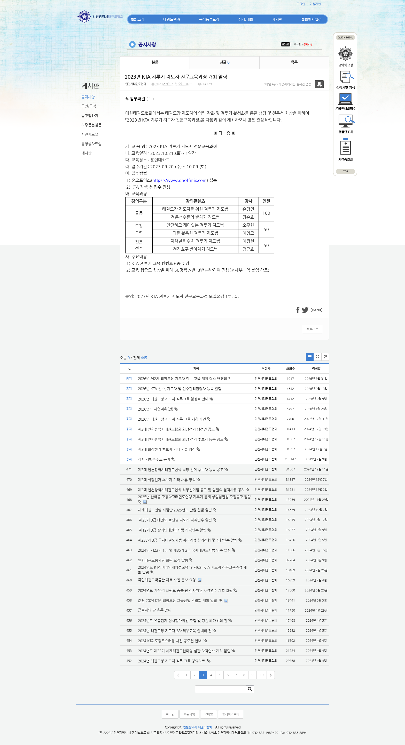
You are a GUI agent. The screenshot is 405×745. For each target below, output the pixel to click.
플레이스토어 (230, 714)
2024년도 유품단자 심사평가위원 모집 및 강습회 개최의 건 (182, 621)
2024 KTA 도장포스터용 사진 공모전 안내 (170, 641)
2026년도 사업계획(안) (158, 409)
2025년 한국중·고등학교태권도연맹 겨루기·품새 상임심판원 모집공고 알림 (194, 497)
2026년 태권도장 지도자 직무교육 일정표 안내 (175, 399)
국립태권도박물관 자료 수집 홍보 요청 (167, 580)
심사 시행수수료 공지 (156, 459)
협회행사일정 (311, 19)
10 (261, 675)
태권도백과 (171, 19)
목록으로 (312, 329)
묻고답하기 (89, 116)
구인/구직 (88, 106)
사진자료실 (89, 134)
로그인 (301, 4)
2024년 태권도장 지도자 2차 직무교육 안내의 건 (175, 631)
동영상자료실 (91, 144)
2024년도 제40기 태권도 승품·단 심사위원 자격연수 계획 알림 (185, 590)
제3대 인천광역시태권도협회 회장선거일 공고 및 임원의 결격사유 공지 (191, 490)
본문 (155, 62)
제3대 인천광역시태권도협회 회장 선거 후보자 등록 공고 (183, 439)
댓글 (224, 62)
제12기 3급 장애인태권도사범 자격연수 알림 (172, 530)
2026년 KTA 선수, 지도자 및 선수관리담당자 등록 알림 (179, 389)
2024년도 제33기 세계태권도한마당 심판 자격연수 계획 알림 (184, 651)
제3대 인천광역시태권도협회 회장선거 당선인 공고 (178, 429)
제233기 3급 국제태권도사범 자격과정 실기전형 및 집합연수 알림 (187, 540)
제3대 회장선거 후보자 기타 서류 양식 (169, 449)
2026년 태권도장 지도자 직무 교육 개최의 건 (174, 419)
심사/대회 (245, 19)
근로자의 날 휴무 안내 (154, 610)
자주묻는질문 (91, 125)
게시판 (277, 19)
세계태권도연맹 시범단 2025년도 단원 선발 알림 (175, 510)
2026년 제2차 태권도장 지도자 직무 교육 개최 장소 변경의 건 (185, 378)
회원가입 (315, 4)
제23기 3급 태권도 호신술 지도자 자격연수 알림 (175, 520)
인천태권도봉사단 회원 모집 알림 (163, 560)
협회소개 (137, 19)
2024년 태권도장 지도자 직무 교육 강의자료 (172, 661)
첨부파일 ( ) (140, 98)
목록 (294, 62)
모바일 (208, 714)
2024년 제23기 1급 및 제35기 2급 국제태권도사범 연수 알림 (184, 550)
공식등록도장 (209, 19)
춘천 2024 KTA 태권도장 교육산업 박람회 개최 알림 (178, 600)
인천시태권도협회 (135, 84)
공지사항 (88, 97)
